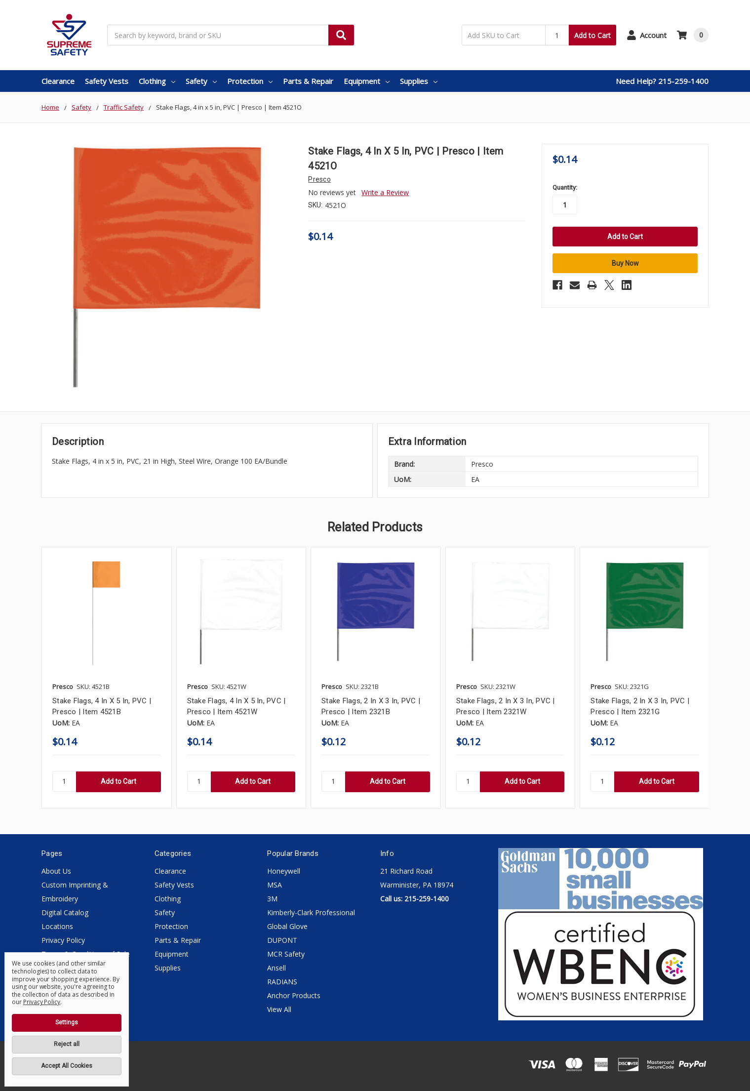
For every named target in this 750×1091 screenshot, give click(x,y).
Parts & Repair (308, 81)
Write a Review (385, 192)
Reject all (66, 1044)
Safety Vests (106, 81)
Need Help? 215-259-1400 (662, 81)
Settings (66, 1022)
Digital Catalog (64, 912)
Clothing (157, 81)
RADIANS (282, 981)
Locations (57, 926)
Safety (201, 81)
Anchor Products (293, 995)
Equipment (367, 81)
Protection (250, 81)
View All (279, 1009)
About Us (56, 871)
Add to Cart (592, 35)
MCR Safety (286, 954)
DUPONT (282, 940)
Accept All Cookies (66, 1065)
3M (272, 898)
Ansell (276, 967)
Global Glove (287, 926)
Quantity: (565, 187)
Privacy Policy (63, 940)
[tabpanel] (106, 677)
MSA (274, 884)
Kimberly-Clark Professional (311, 912)
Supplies (418, 81)
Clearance (58, 81)
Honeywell (283, 871)
